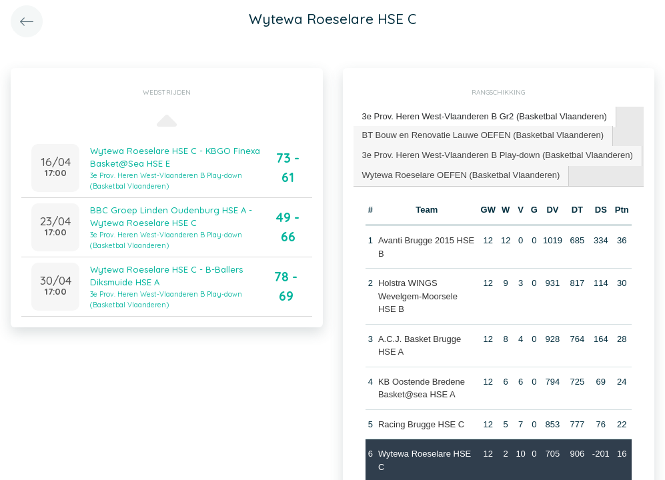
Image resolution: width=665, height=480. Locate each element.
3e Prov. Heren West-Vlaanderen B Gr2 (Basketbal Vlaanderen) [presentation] (484, 116)
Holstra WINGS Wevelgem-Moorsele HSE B (418, 296)
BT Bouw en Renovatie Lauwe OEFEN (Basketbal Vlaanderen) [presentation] (483, 135)
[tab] (485, 117)
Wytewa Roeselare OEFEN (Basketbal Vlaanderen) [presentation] (461, 175)
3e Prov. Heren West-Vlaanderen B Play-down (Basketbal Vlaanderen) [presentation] (497, 155)
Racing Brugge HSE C (421, 424)
